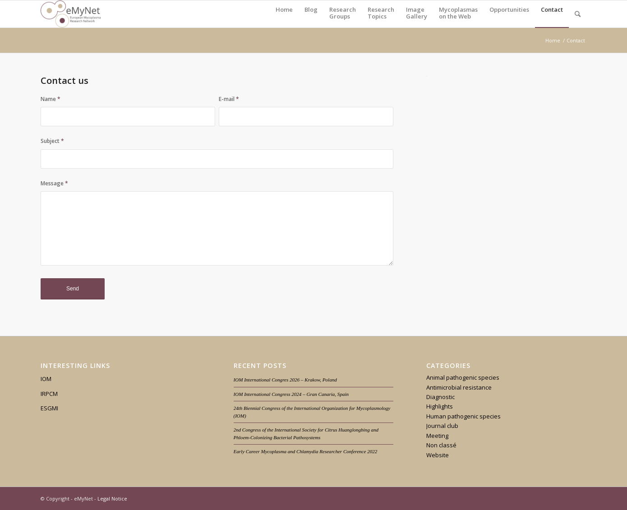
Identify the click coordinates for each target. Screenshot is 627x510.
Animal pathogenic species (462, 377)
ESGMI (49, 408)
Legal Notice (112, 498)
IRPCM (49, 394)
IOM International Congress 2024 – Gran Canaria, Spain (291, 394)
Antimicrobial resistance (459, 387)
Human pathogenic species (463, 416)
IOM (46, 379)
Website (437, 455)
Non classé (441, 445)
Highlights (439, 406)
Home (552, 40)
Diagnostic (440, 397)
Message (54, 183)
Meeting (437, 436)
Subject (52, 141)
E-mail (229, 99)
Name (50, 99)
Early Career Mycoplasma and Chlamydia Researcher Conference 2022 (306, 451)
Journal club (442, 426)
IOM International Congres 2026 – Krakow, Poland (285, 379)
